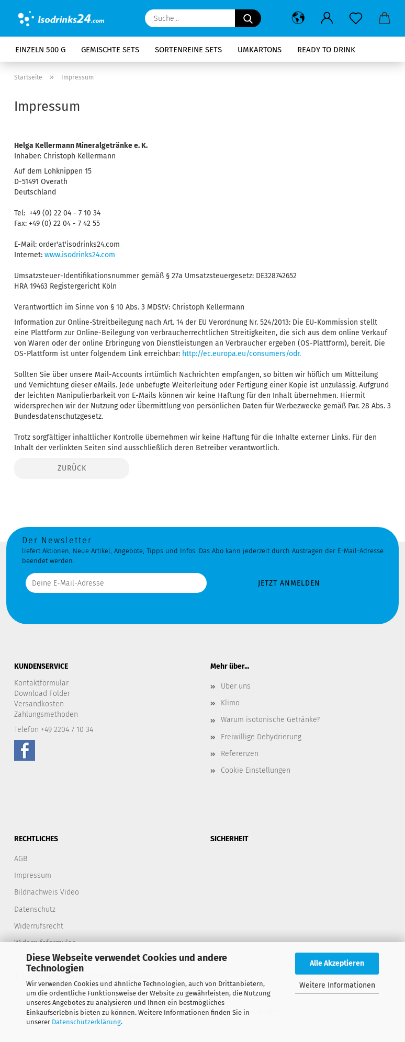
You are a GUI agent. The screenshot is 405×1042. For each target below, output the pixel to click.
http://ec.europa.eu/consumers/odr (240, 353)
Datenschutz (34, 909)
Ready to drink (326, 49)
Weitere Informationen (337, 985)
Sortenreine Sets (188, 49)
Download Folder (42, 693)
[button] (298, 18)
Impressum (32, 875)
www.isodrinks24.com (79, 254)
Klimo (230, 703)
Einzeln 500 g (40, 49)
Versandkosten (39, 704)
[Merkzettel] (355, 18)
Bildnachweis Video (46, 892)
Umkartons (260, 49)
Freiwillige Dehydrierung (261, 736)
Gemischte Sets (110, 49)
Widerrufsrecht (38, 926)
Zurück (72, 468)
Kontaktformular (41, 683)
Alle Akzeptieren (337, 963)
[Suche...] (248, 18)
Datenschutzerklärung (86, 1022)
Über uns (236, 686)
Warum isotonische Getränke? (270, 719)
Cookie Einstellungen (255, 770)
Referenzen (239, 753)
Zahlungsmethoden (46, 714)
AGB (20, 858)
